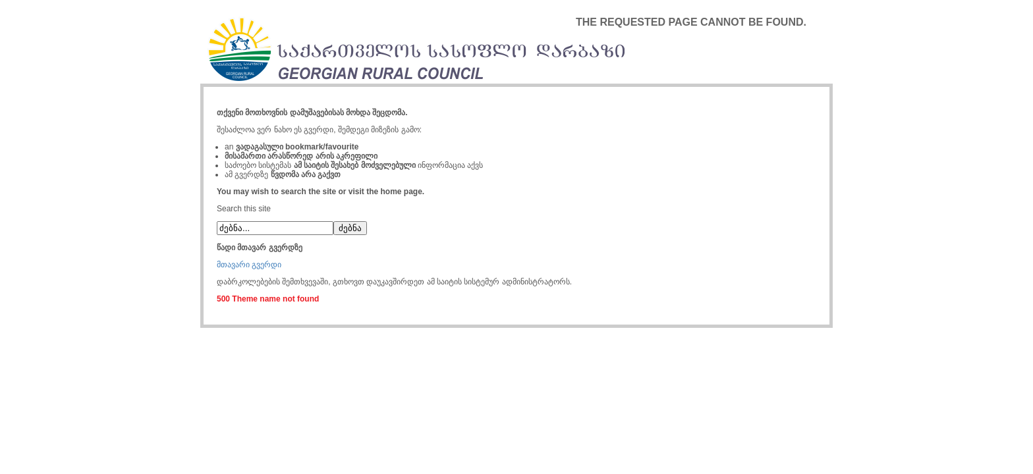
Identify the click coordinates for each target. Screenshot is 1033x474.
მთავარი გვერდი (249, 264)
